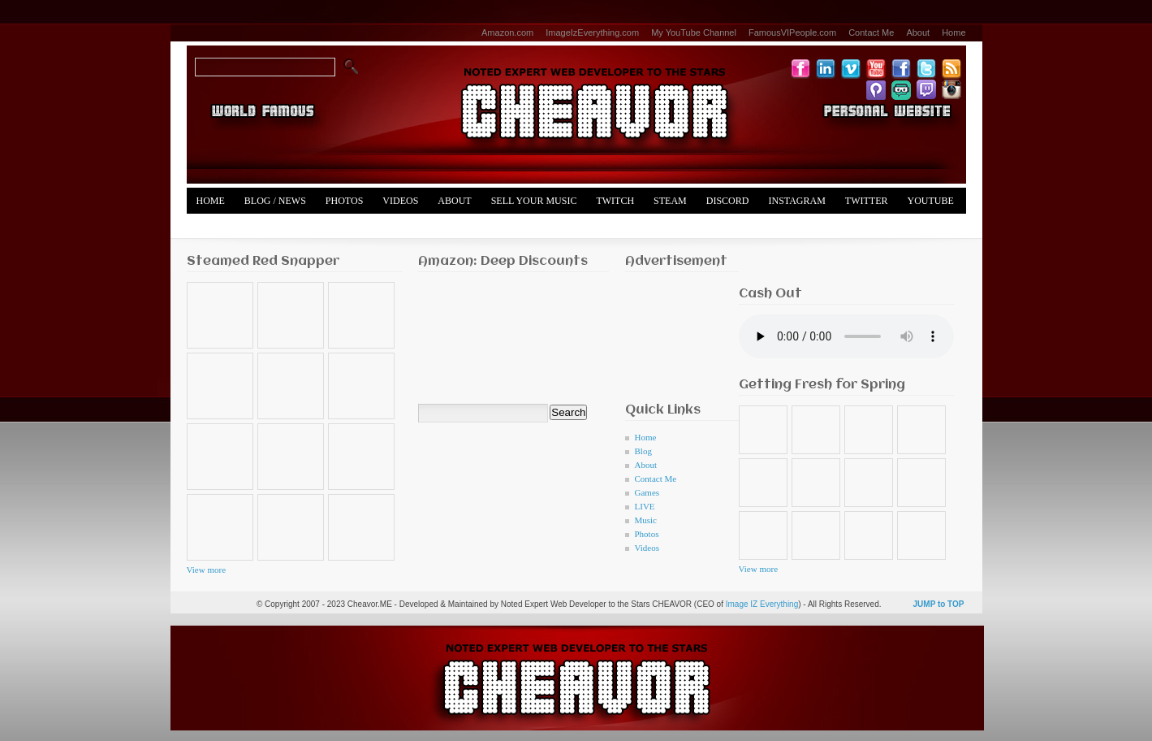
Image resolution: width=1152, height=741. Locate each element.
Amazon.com (507, 32)
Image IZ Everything (762, 604)
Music (646, 520)
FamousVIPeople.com (792, 32)
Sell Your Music (534, 200)
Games (647, 492)
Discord (727, 200)
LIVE (645, 506)
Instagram (796, 200)
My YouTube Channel (693, 32)
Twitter (866, 200)
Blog (643, 451)
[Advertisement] (676, 333)
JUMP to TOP (938, 604)
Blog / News (275, 200)
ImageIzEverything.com (592, 32)
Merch (213, 226)
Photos (344, 200)
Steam (670, 200)
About (918, 32)
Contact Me (871, 32)
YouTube (931, 200)
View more (207, 569)
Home (953, 32)
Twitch (615, 200)
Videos (400, 200)
